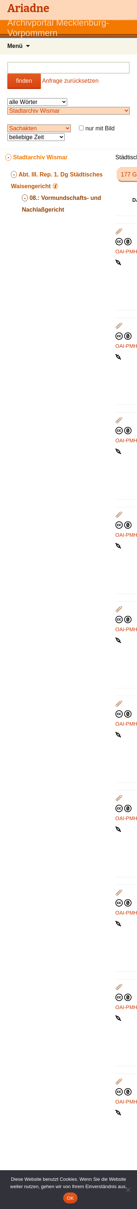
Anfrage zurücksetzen (70, 81)
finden (24, 81)
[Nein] (128, 1189)
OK (70, 1198)
